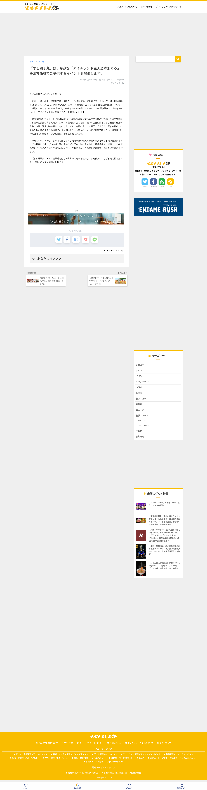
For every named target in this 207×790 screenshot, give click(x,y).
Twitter (145, 186)
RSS (170, 186)
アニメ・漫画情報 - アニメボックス (31, 757)
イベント (119, 250)
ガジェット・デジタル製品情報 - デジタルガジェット (173, 760)
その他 (139, 433)
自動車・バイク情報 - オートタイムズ (127, 760)
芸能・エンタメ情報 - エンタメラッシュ (70, 757)
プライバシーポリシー (74, 746)
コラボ (139, 388)
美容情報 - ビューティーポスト (179, 757)
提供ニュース (142, 417)
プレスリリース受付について (168, 7)
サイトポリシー (97, 746)
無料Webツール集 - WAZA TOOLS (83, 775)
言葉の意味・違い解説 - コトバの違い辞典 (122, 775)
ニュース (140, 411)
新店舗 (139, 406)
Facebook (153, 186)
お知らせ (140, 439)
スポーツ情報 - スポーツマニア (25, 760)
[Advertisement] (103, 33)
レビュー (140, 365)
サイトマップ (165, 746)
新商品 (139, 394)
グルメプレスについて (127, 7)
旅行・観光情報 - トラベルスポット (89, 760)
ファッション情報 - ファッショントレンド (141, 757)
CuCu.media (143, 428)
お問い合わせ (146, 7)
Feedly (162, 186)
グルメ (139, 370)
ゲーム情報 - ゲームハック (105, 757)
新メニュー (141, 400)
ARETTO (142, 423)
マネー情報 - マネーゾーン (56, 760)
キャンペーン (142, 382)
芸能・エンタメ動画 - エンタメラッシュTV (104, 764)
